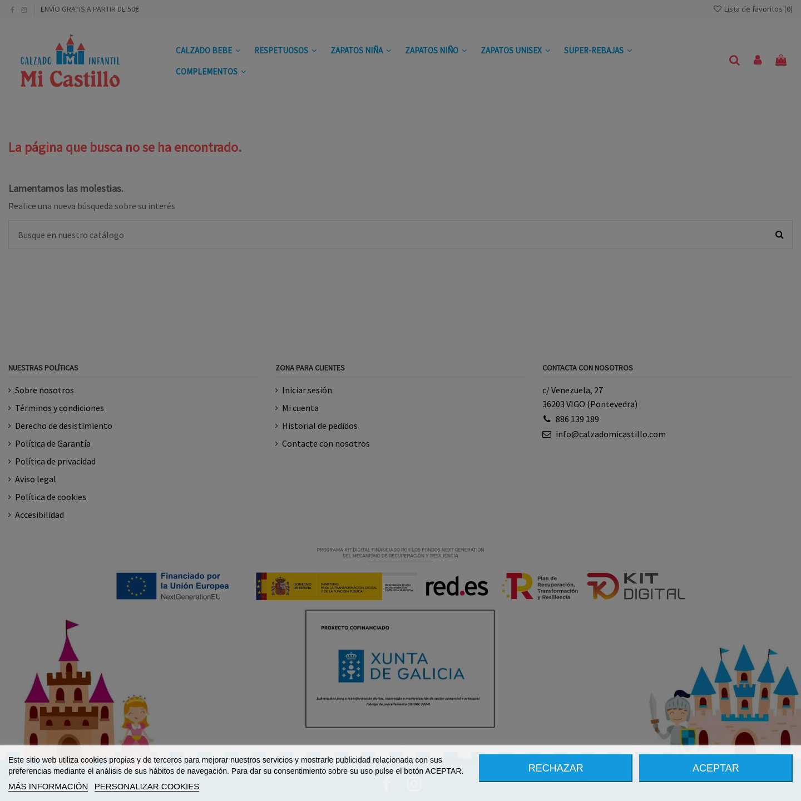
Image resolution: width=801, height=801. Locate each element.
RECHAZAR (556, 768)
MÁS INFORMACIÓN (48, 786)
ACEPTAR (716, 768)
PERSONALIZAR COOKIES (147, 786)
